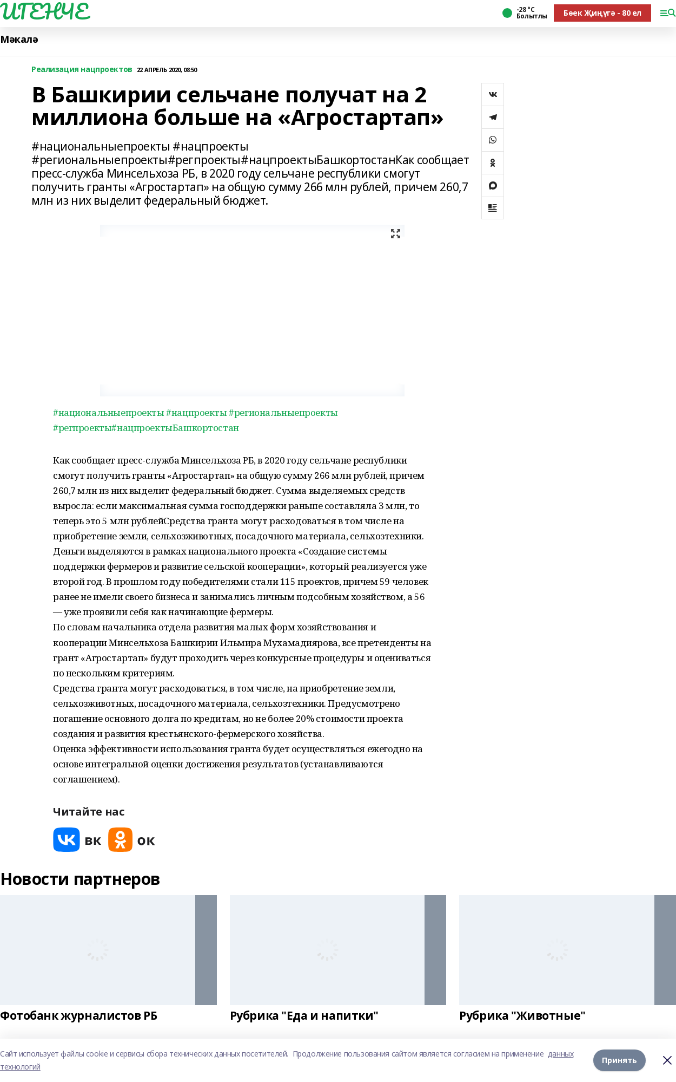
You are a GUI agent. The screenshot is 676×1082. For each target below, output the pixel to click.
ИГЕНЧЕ (44, 11)
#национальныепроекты (108, 412)
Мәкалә (19, 39)
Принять (619, 1060)
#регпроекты (82, 427)
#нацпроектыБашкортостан (174, 427)
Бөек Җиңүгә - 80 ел (602, 13)
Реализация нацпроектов (81, 69)
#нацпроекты (196, 412)
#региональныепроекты (283, 412)
